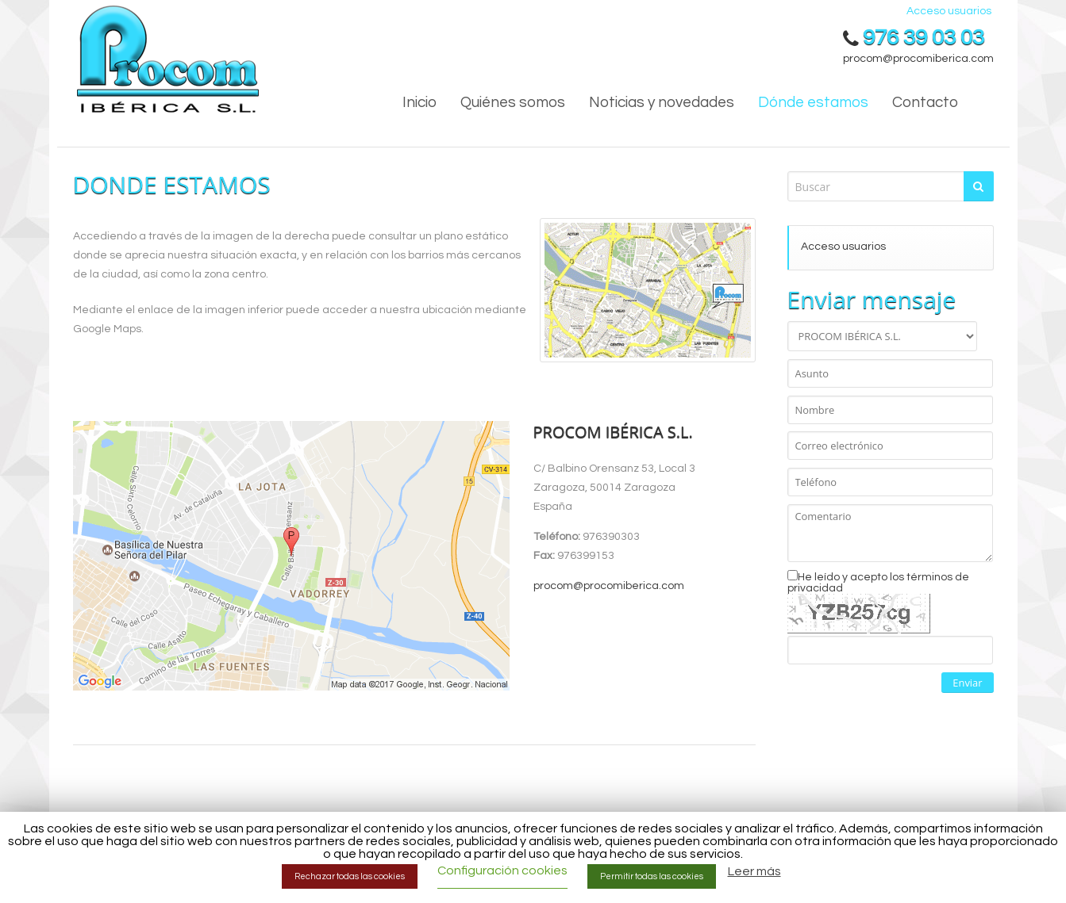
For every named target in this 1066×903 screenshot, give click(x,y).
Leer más (754, 871)
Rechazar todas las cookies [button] (349, 876)
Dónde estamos (813, 102)
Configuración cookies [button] (502, 870)
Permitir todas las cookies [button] (651, 876)
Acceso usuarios (948, 11)
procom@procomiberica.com (918, 58)
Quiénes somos (512, 102)
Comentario (890, 533)
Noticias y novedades (661, 102)
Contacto (925, 102)
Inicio (419, 102)
